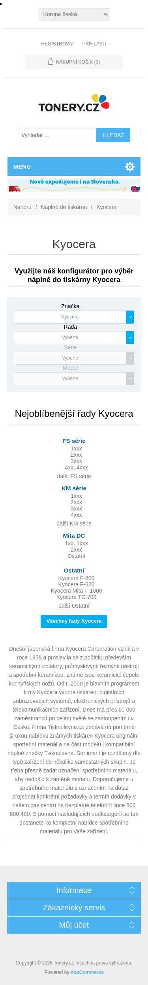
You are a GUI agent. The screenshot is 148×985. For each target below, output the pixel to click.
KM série (74, 488)
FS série (73, 440)
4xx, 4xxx (76, 467)
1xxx (76, 448)
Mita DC (74, 535)
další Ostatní (74, 606)
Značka (70, 306)
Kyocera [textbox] (70, 317)
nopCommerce (87, 972)
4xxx (76, 515)
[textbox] (70, 337)
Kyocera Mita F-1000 (76, 591)
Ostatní (76, 556)
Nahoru (22, 207)
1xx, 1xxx (76, 543)
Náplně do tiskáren (64, 207)
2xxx (76, 455)
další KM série (74, 523)
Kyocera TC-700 (76, 597)
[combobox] (74, 317)
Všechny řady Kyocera (74, 621)
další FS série (74, 476)
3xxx (76, 461)
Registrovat (57, 44)
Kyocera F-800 (76, 578)
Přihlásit (94, 44)
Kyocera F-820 (76, 584)
